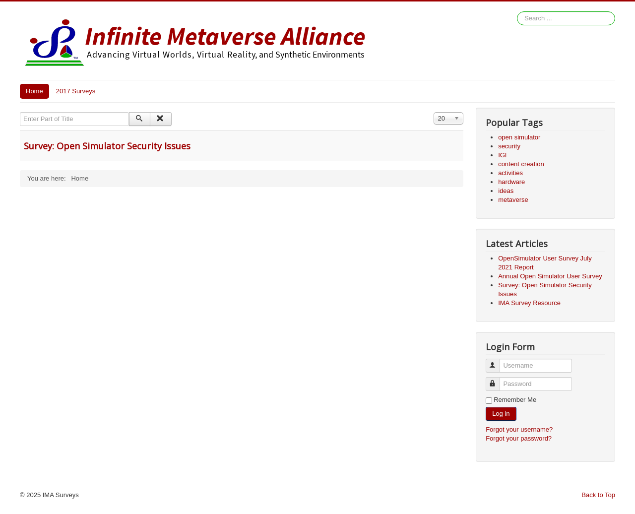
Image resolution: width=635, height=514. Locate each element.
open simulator (519, 137)
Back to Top (598, 495)
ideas (505, 190)
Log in (500, 413)
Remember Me (515, 399)
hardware (511, 182)
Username (497, 361)
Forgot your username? (519, 429)
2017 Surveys (76, 91)
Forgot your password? (519, 438)
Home (34, 91)
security (509, 146)
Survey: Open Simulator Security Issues (107, 146)
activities (510, 173)
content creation (521, 164)
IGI (502, 155)
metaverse (513, 199)
